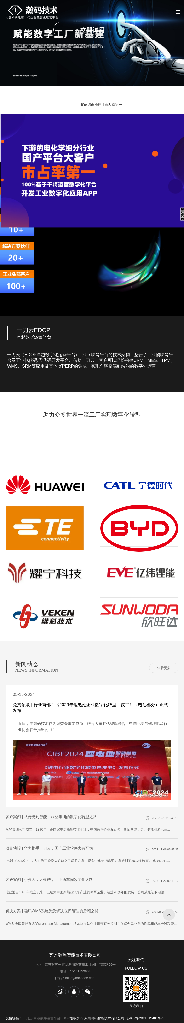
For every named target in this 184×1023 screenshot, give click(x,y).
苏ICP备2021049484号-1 (145, 1018)
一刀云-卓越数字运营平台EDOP (46, 1018)
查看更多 (164, 668)
